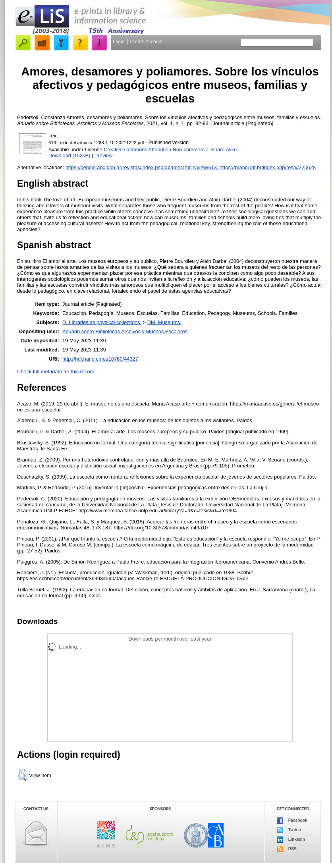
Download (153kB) (69, 155)
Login (118, 41)
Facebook (292, 820)
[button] (22, 775)
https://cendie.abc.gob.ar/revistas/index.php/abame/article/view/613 (141, 167)
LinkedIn (291, 839)
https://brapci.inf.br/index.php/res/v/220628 (268, 167)
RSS (287, 849)
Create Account (146, 41)
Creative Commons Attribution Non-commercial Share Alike (170, 150)
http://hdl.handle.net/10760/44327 (100, 359)
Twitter (289, 830)
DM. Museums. (164, 322)
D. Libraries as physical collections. (101, 322)
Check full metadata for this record (56, 372)
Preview (104, 155)
